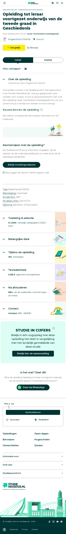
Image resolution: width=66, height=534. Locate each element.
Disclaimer (14, 529)
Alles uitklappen (15, 68)
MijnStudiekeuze (33, 412)
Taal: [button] (5, 189)
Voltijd (18, 60)
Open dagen (41, 433)
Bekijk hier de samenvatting (33, 353)
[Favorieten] (57, 3)
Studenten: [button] (9, 197)
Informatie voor (11, 456)
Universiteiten (11, 445)
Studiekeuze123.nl (12, 473)
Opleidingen (10, 433)
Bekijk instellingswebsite (21, 164)
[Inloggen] (62, 3)
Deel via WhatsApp (31, 387)
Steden (38, 445)
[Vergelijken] (52, 3)
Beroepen (8, 439)
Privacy (25, 529)
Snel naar (7, 465)
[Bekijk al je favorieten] (13, 420)
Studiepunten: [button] (11, 201)
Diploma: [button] (8, 205)
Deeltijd (48, 60)
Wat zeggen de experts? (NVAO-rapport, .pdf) (26, 172)
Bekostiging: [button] (10, 193)
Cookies (35, 529)
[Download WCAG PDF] (4, 529)
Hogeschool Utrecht (19, 39)
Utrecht (40, 39)
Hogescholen (42, 439)
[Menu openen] (4, 3)
